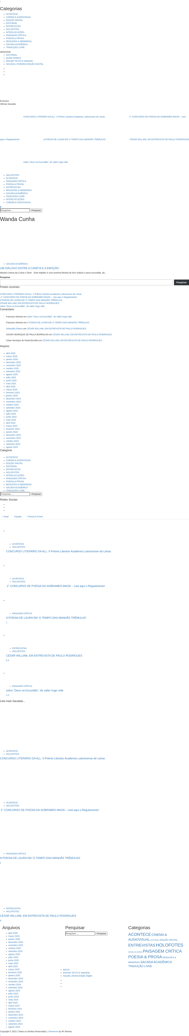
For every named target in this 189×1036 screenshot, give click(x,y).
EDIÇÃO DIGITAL (14, 20)
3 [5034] (7, 695)
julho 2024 (11, 414)
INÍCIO (66, 969)
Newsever (53, 1031)
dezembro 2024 (13, 398)
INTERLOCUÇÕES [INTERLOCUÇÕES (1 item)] (135, 952)
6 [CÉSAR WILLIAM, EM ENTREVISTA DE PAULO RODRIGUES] (8, 660)
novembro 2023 (13, 438)
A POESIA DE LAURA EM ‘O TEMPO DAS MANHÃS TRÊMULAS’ (63, 139)
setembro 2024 (13, 408)
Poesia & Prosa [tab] (35, 516)
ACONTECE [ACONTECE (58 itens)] (139, 934)
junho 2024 (11, 417)
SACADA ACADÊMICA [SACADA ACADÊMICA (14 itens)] (156, 962)
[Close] (0, 1)
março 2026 (11, 356)
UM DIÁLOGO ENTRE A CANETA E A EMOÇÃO (29, 268)
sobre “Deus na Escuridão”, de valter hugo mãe (34, 162)
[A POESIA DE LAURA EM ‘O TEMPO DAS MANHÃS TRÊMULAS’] (17, 600)
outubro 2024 (12, 405)
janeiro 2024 (12, 432)
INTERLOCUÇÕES (15, 32)
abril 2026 (10, 353)
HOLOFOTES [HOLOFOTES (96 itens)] (169, 944)
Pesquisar (5, 277)
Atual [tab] (5, 516)
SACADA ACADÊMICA (17, 44)
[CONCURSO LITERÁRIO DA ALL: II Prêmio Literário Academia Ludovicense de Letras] (17, 531)
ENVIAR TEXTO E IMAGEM (19, 61)
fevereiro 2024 (13, 429)
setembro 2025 (13, 371)
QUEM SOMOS (13, 58)
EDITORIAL (11, 23)
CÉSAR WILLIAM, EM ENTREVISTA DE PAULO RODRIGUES (147, 139)
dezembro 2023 (13, 435)
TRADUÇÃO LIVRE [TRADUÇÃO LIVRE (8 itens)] (140, 966)
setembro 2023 (13, 444)
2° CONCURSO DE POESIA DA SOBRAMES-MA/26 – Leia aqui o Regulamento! (38, 297)
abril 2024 (10, 423)
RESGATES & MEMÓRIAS (19, 41)
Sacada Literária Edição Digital (77, 976)
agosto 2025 (12, 374)
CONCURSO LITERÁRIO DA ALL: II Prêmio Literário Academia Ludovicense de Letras (52, 116)
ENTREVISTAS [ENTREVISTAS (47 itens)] (141, 945)
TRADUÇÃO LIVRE (15, 47)
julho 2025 (11, 377)
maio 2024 (11, 420)
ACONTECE (12, 14)
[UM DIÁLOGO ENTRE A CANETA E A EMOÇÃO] (22, 243)
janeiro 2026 (12, 359)
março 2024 (11, 426)
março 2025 (11, 389)
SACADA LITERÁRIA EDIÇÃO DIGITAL (24, 64)
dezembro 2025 (13, 362)
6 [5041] (7, 660)
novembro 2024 (13, 401)
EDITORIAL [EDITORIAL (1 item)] (155, 940)
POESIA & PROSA (15, 38)
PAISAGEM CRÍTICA (16, 35)
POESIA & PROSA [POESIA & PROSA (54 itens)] (145, 957)
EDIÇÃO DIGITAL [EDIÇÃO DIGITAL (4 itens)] (169, 940)
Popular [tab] (18, 516)
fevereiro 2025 (13, 392)
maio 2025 (11, 383)
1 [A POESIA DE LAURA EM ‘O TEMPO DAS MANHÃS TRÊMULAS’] (6, 622)
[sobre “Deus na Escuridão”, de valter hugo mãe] (17, 673)
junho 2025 (11, 380)
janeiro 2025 (12, 395)
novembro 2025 (13, 365)
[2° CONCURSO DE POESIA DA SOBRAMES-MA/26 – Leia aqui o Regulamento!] (17, 565)
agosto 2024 (12, 411)
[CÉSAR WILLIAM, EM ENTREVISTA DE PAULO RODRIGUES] (17, 635)
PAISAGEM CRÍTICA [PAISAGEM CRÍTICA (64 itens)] (162, 951)
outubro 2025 (12, 368)
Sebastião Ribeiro (14, 328)
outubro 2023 (12, 441)
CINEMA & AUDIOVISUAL (18, 17)
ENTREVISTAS (13, 26)
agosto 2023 (12, 447)
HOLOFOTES (12, 29)
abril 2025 (10, 386)
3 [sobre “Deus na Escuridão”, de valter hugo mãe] (8, 695)
